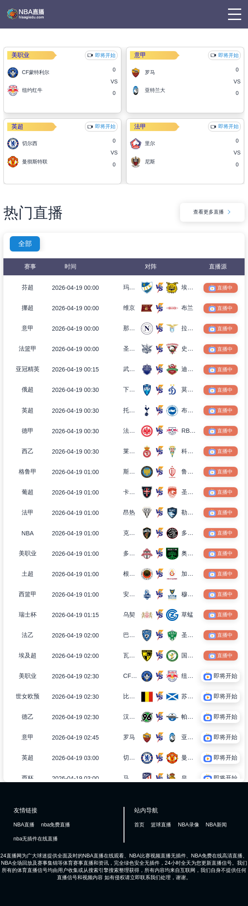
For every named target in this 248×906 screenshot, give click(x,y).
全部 (25, 243)
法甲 (140, 126)
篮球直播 (161, 825)
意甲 (140, 54)
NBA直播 (24, 825)
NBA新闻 (216, 825)
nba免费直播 (55, 825)
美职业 (20, 54)
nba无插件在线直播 (36, 839)
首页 (139, 825)
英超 (17, 126)
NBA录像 (188, 825)
